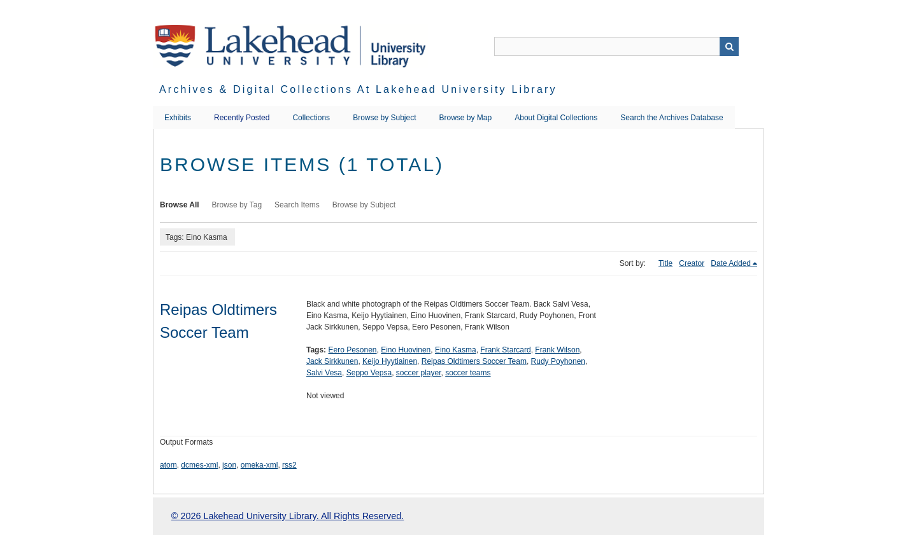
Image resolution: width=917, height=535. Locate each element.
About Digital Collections (556, 117)
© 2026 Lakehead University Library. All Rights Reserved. (287, 516)
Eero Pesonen (352, 349)
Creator (691, 263)
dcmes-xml (199, 465)
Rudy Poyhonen (558, 361)
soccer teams (467, 372)
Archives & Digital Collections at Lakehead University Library (358, 89)
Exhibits (177, 117)
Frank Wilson (557, 349)
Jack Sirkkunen (332, 361)
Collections (311, 117)
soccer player (418, 372)
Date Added (731, 263)
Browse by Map (465, 117)
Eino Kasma (455, 349)
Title (665, 263)
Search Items (297, 204)
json (229, 465)
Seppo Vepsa (369, 372)
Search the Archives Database (671, 117)
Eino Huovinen (405, 349)
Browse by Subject (384, 117)
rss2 (289, 465)
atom (168, 465)
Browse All (179, 204)
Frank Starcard (505, 349)
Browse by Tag (237, 204)
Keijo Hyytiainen (389, 361)
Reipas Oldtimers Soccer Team (474, 361)
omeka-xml (259, 465)
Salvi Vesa (324, 372)
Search (729, 46)
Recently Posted (241, 117)
